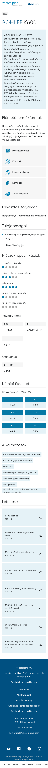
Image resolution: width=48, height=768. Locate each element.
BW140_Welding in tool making (19, 552)
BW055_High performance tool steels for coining (20, 606)
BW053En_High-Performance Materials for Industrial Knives (19, 643)
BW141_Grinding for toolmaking (20, 570)
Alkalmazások (24, 694)
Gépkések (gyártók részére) (16, 478)
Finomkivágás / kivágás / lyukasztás (20, 472)
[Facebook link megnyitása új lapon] (29, 749)
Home (5, 13)
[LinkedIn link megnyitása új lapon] (19, 749)
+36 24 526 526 (24, 727)
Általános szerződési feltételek (24, 705)
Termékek (24, 689)
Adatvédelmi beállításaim (24, 682)
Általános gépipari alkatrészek (17, 460)
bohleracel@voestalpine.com (24, 732)
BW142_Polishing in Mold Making (20, 588)
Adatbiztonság (24, 700)
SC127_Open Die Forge (16, 624)
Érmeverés (8, 466)
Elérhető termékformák (20, 764)
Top (3, 764)
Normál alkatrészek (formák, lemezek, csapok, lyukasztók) (21, 490)
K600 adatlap (11, 515)
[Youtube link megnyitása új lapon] (9, 749)
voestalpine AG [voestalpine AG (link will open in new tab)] (24, 667)
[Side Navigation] (43, 3)
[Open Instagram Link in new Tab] (39, 749)
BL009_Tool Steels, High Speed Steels (19, 534)
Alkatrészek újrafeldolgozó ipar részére (21, 454)
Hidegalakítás (9, 484)
